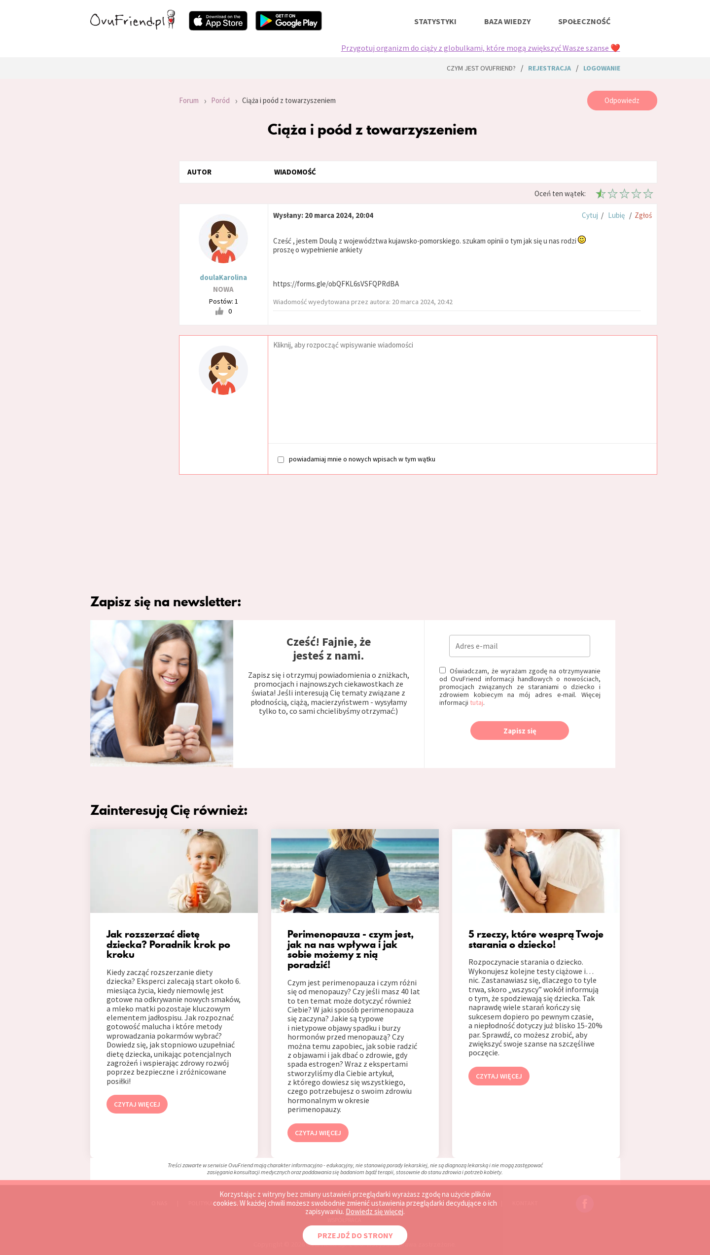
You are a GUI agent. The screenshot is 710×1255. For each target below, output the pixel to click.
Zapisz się (519, 730)
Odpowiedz (621, 100)
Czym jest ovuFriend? (481, 68)
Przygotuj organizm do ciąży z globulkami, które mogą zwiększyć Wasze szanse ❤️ (480, 47)
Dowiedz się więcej (374, 1211)
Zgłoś (643, 215)
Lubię (616, 215)
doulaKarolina (223, 277)
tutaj (476, 702)
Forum (189, 100)
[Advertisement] (127, 223)
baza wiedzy (507, 21)
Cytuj (590, 215)
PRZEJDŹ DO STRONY (355, 1235)
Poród (220, 100)
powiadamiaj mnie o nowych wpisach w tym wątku (356, 458)
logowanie (601, 68)
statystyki (435, 21)
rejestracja (549, 68)
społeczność (584, 21)
